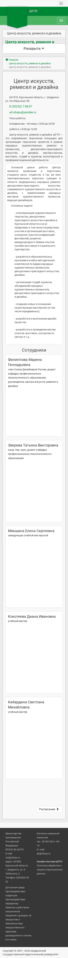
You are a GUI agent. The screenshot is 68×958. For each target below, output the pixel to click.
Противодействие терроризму (15, 901)
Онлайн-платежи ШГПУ (49, 861)
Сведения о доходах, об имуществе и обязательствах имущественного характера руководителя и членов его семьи (18, 927)
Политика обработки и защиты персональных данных (50, 869)
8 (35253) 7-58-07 (20, 106)
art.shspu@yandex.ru (22, 112)
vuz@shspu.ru (12, 857)
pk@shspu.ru (43, 853)
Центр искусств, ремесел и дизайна (30, 63)
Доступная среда (14, 887)
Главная (11, 59)
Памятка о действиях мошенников (17, 909)
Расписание (49, 809)
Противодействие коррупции (15, 893)
